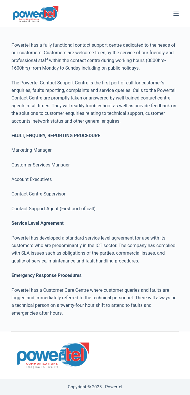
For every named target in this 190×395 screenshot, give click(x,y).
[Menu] (176, 13)
